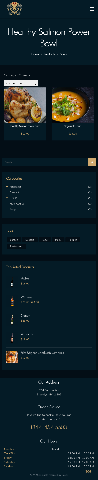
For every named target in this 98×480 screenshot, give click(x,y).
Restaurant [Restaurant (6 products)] (16, 246)
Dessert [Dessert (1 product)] (29, 239)
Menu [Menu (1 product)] (58, 239)
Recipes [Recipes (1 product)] (73, 239)
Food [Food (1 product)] (45, 239)
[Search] (92, 162)
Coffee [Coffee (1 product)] (14, 239)
